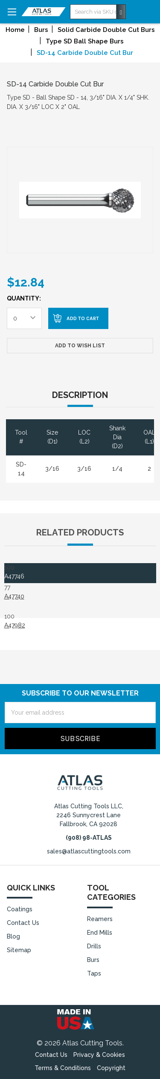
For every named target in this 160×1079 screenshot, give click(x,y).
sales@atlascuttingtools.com (89, 851)
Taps (94, 973)
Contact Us (23, 922)
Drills (94, 946)
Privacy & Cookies (99, 1054)
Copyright (111, 1068)
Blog (13, 936)
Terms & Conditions (63, 1068)
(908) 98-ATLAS (89, 837)
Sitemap (19, 950)
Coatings (19, 909)
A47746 (14, 576)
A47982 (14, 625)
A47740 (14, 596)
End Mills (99, 932)
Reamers (100, 919)
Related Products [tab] (80, 532)
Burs (93, 959)
